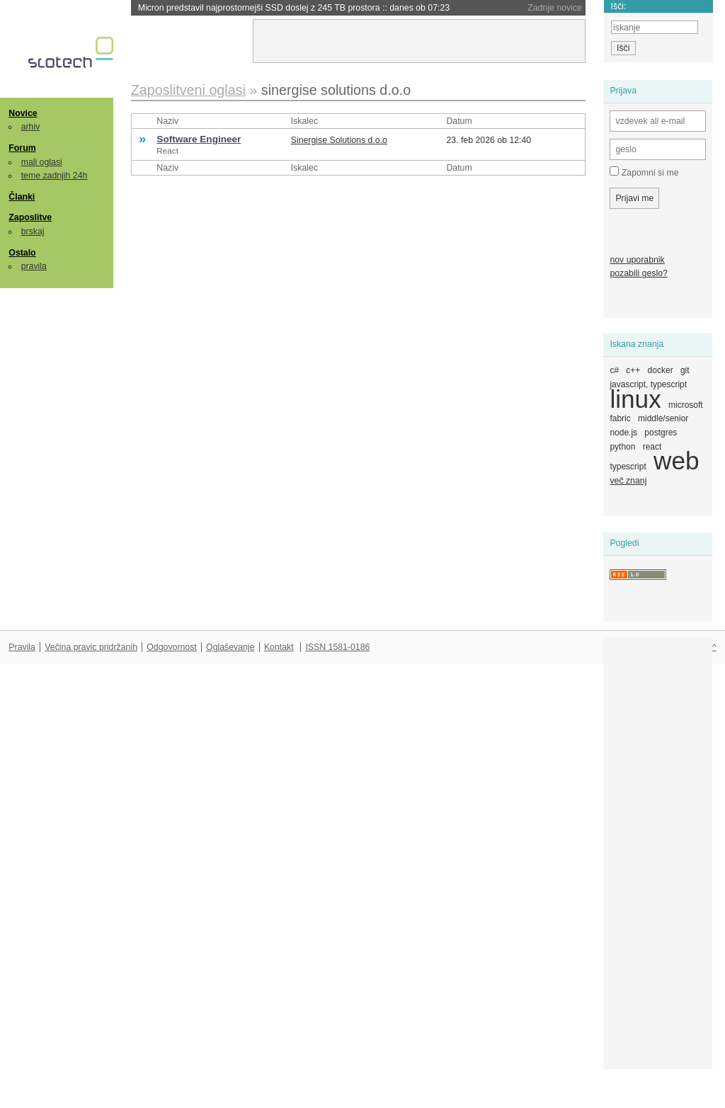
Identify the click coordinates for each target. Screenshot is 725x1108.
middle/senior (663, 418)
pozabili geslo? (638, 273)
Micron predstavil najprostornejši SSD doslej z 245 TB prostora (294, 8)
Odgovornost (172, 647)
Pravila (21, 647)
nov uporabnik (637, 260)
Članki (21, 197)
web (676, 460)
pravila (34, 266)
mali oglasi (41, 162)
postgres (660, 433)
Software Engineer (198, 139)
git (685, 370)
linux (635, 399)
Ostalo (21, 253)
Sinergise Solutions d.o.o (339, 140)
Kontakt (279, 647)
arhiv (30, 127)
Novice (22, 113)
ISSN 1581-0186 (337, 647)
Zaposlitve (30, 217)
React (167, 150)
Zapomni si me (644, 172)
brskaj (33, 231)
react (652, 447)
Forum (21, 148)
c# (614, 370)
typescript (628, 467)
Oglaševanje (230, 647)
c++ (633, 370)
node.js (623, 433)
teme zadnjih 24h (54, 176)
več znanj (628, 481)
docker (660, 370)
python (622, 447)
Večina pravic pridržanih (91, 647)
